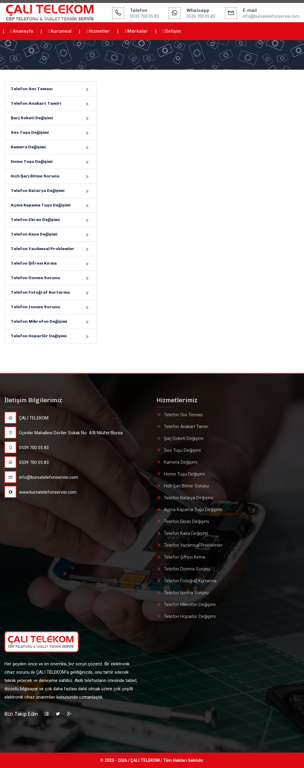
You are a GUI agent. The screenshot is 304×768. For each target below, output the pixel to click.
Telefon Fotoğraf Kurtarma (40, 292)
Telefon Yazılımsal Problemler (43, 248)
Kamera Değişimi (28, 147)
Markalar (136, 31)
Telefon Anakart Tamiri (36, 103)
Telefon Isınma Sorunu (35, 306)
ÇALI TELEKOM (26, 418)
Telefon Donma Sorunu (35, 277)
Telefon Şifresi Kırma (34, 263)
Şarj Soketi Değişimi (32, 117)
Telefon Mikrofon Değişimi (39, 321)
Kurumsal (59, 31)
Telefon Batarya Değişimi (37, 190)
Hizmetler (98, 31)
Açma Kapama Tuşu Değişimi (40, 205)
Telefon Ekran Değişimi (35, 219)
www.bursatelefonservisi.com (40, 492)
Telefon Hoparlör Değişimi (38, 335)
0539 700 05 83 (26, 447)
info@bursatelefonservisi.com (41, 477)
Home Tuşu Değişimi (32, 161)
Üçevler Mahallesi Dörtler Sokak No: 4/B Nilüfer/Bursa (63, 432)
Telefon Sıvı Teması (32, 88)
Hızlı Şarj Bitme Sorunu (35, 176)
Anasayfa (21, 31)
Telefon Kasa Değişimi (34, 234)
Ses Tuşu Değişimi (30, 132)
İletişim (172, 31)
